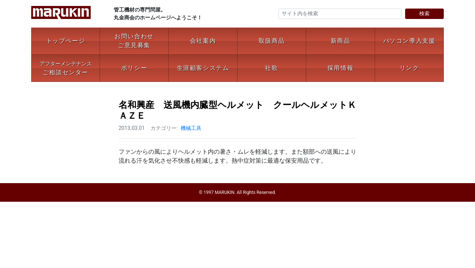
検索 (424, 13)
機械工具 (191, 128)
